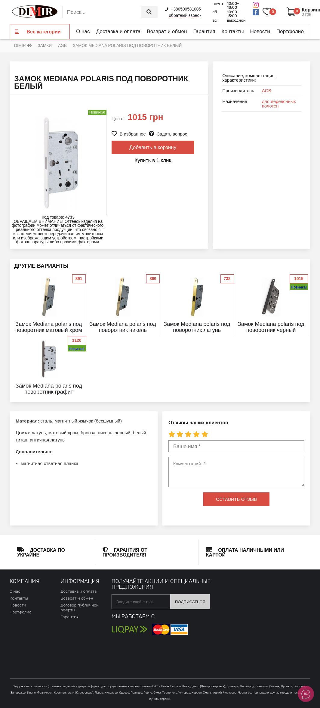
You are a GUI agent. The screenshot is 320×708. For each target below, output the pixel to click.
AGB (266, 90)
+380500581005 (183, 9)
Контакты (233, 31)
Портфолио (290, 31)
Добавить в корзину (152, 147)
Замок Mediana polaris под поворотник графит (49, 388)
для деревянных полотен (279, 103)
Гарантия (204, 31)
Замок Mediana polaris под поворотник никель (123, 327)
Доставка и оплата (118, 31)
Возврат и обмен (167, 31)
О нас (83, 31)
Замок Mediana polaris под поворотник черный (271, 327)
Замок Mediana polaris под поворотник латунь (197, 327)
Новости (260, 31)
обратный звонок (185, 15)
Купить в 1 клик (152, 160)
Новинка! (299, 287)
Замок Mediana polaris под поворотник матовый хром (48, 327)
